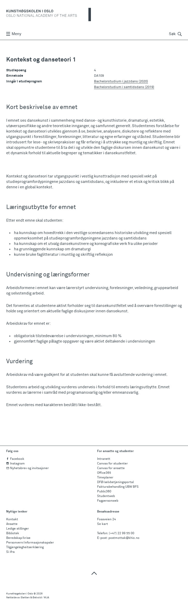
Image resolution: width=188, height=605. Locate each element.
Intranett (103, 459)
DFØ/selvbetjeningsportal (115, 482)
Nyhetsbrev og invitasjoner (27, 468)
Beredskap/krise (18, 538)
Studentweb (106, 496)
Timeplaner (105, 477)
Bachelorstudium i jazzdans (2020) (121, 81)
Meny (13, 34)
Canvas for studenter (112, 463)
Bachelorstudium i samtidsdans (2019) (124, 87)
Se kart (102, 524)
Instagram (15, 463)
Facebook (15, 459)
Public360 (104, 491)
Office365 (104, 473)
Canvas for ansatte (111, 468)
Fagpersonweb (107, 500)
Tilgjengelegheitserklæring (25, 547)
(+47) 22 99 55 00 (121, 533)
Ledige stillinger (17, 528)
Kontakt (12, 519)
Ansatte (12, 524)
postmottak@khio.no (123, 538)
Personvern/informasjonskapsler (30, 542)
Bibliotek (12, 533)
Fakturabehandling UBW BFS (118, 486)
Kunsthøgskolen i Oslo (19, 593)
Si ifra (10, 552)
